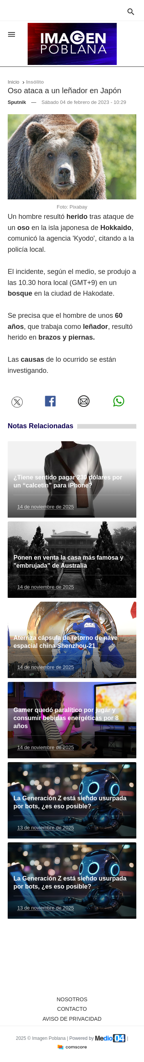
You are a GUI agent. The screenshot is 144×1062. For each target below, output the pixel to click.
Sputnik (17, 102)
